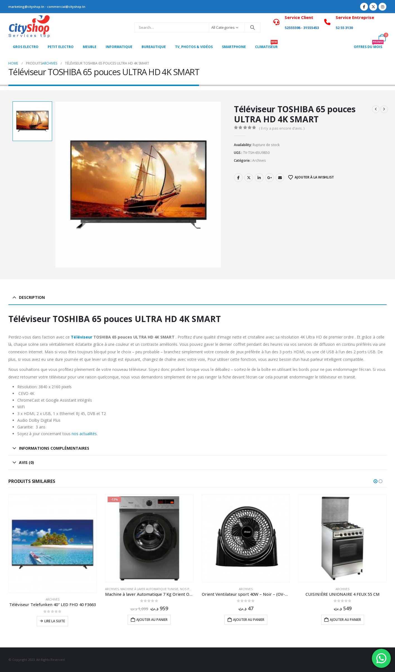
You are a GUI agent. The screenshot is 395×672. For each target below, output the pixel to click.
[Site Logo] (29, 27)
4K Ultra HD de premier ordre (327, 337)
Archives (259, 160)
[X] (373, 7)
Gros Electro (25, 46)
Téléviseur (81, 337)
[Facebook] (364, 7)
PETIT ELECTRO (61, 46)
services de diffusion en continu (326, 344)
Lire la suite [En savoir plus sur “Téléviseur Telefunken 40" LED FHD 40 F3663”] (54, 621)
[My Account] (382, 23)
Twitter (248, 177)
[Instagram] (382, 7)
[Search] (252, 27)
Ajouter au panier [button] (152, 619)
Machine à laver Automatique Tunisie (149, 589)
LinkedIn (259, 177)
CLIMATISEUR (266, 45)
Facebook (238, 177)
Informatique (119, 46)
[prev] (376, 109)
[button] (375, 481)
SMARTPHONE (234, 46)
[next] (384, 109)
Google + (269, 177)
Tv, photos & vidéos (194, 46)
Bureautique (154, 46)
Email (279, 177)
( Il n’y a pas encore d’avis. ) (281, 128)
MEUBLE (89, 46)
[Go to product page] (52, 543)
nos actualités (84, 433)
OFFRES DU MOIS (369, 45)
